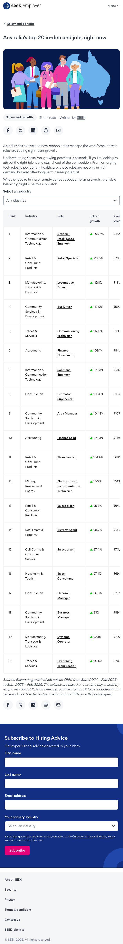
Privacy (10, 899)
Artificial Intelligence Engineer (66, 238)
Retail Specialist (68, 258)
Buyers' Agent (67, 530)
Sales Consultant (65, 576)
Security (10, 889)
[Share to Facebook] (8, 130)
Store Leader (66, 457)
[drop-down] (61, 826)
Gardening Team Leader (66, 663)
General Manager (63, 595)
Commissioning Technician (68, 333)
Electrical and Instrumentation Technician (68, 486)
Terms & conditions (18, 909)
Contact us (12, 919)
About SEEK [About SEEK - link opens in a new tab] (13, 879)
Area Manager (67, 413)
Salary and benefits (20, 24)
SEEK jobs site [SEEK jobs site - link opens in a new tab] (14, 929)
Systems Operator (64, 639)
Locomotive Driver (66, 285)
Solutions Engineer (64, 372)
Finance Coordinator (66, 353)
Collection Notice (82, 836)
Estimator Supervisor (64, 396)
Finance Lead (66, 438)
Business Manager (63, 615)
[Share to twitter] (20, 130)
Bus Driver (64, 307)
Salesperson (65, 506)
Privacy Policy (107, 836)
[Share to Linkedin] (33, 130)
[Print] (46, 130)
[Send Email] (58, 130)
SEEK (81, 117)
